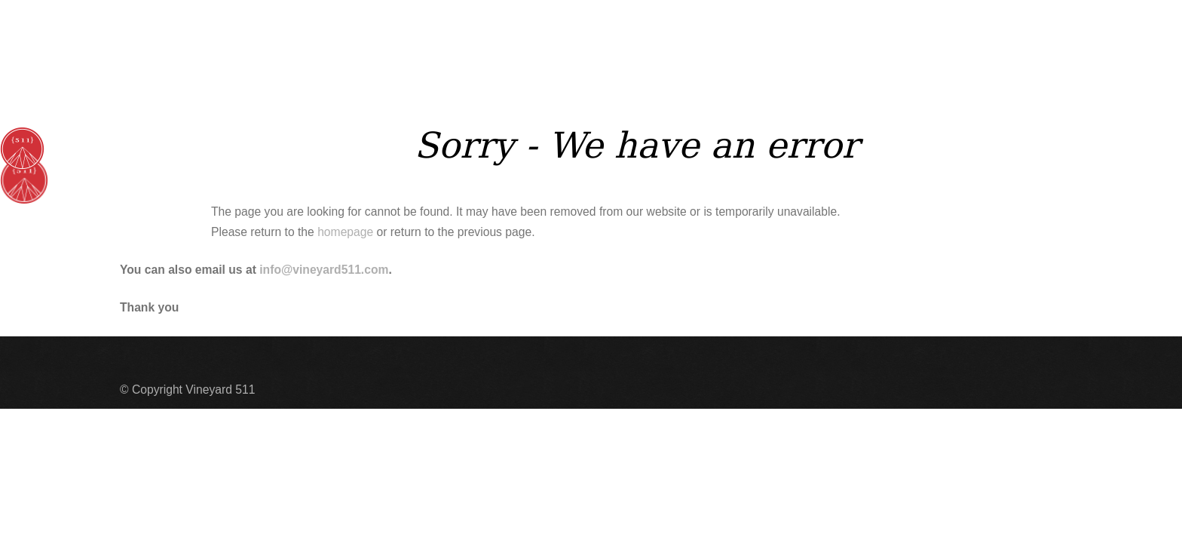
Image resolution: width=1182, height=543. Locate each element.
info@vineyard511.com (323, 269)
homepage (345, 231)
